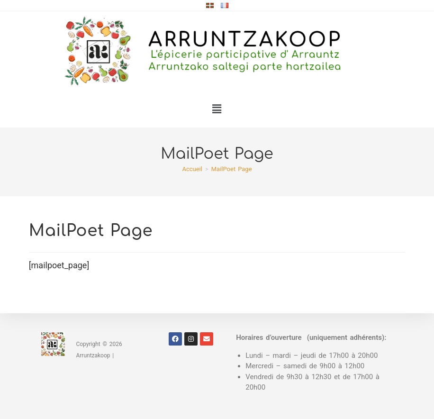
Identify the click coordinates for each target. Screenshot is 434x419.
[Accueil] (192, 169)
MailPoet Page (231, 169)
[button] (217, 109)
